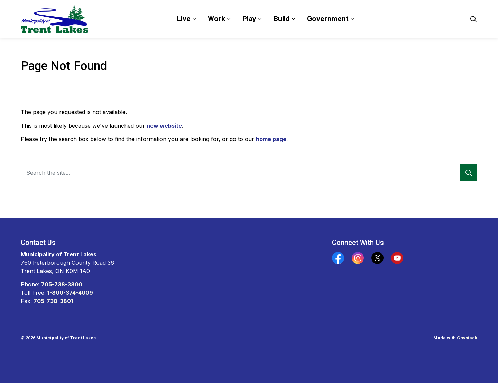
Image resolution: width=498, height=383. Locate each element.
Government (328, 19)
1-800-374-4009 (70, 292)
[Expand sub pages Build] (293, 19)
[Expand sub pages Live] (194, 19)
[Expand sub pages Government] (352, 19)
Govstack (467, 337)
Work (216, 19)
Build (282, 19)
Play (249, 19)
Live (184, 19)
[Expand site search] (473, 19)
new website (164, 125)
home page (271, 139)
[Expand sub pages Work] (228, 19)
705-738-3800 (61, 284)
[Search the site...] (249, 172)
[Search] (468, 172)
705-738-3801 (53, 301)
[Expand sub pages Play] (259, 19)
